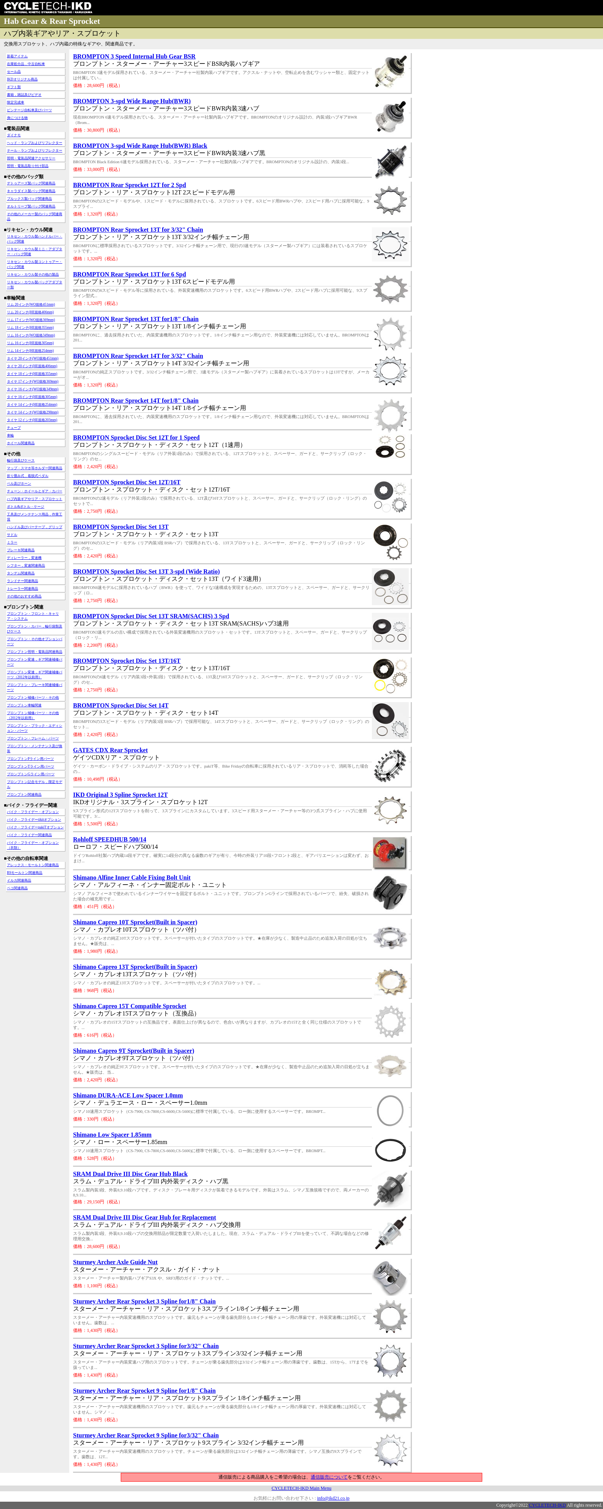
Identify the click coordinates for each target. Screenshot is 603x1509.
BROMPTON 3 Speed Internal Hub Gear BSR (134, 56)
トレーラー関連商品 (22, 589)
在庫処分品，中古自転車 (26, 64)
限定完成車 (15, 102)
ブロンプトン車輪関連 (24, 705)
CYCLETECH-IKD (547, 1505)
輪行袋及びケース (21, 460)
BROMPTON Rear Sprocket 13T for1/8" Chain (135, 319)
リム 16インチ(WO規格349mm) (31, 335)
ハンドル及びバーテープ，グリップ (34, 527)
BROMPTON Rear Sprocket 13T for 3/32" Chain (138, 229)
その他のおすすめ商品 (24, 596)
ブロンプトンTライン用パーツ (30, 766)
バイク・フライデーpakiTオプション (35, 827)
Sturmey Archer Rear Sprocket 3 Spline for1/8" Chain (144, 1301)
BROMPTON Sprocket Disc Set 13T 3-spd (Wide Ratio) (146, 571)
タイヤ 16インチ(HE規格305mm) (32, 397)
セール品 (14, 72)
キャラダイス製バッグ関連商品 (31, 191)
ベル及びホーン (19, 483)
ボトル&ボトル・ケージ (25, 507)
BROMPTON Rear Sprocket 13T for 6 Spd (129, 274)
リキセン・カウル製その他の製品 (33, 274)
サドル (12, 535)
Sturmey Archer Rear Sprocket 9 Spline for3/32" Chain (146, 1435)
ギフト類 (14, 87)
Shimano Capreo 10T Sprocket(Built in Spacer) (135, 922)
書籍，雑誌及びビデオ (24, 95)
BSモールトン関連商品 (24, 873)
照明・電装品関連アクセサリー (31, 158)
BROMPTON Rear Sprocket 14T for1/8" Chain (135, 400)
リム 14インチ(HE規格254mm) (30, 351)
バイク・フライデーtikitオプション (34, 819)
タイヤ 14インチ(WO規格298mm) (32, 412)
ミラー (12, 542)
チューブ (14, 428)
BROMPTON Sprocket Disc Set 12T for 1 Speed (136, 437)
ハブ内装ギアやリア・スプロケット (34, 499)
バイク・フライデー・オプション (33, 812)
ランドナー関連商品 (22, 581)
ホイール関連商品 (21, 443)
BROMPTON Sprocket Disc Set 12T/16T (126, 482)
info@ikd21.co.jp (333, 1498)
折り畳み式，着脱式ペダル (27, 476)
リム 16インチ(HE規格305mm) (30, 343)
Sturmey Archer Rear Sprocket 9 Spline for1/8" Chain (144, 1390)
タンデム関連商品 (21, 573)
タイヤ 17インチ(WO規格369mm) (32, 381)
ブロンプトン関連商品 (24, 794)
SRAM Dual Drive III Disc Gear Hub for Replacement (144, 1217)
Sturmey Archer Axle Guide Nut (115, 1262)
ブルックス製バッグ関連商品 (29, 199)
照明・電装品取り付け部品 (27, 166)
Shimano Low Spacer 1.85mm (112, 1134)
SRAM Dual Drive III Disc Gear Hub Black (130, 1174)
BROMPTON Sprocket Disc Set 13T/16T (126, 660)
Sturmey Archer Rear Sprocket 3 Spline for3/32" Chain (146, 1346)
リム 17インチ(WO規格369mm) (31, 320)
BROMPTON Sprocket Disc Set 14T (120, 705)
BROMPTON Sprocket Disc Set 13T (120, 527)
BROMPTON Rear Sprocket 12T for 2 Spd (129, 185)
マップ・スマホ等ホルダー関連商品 (34, 468)
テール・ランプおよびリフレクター (34, 150)
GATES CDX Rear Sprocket (110, 750)
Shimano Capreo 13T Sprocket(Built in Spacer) (135, 967)
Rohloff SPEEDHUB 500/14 (109, 839)
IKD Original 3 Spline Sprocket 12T (120, 794)
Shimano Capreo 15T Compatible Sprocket (129, 1006)
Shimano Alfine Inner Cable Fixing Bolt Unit (132, 877)
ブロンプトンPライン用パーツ (30, 759)
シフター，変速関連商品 (26, 565)
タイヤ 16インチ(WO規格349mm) (32, 389)
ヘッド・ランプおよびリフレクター (34, 143)
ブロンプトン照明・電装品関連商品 (34, 652)
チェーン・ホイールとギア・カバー (34, 491)
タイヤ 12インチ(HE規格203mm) (32, 420)
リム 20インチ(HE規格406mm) (30, 312)
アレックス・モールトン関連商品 (33, 865)
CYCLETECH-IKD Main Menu (301, 1488)
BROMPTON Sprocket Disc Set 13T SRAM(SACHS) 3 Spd (151, 616)
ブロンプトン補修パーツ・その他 (33, 697)
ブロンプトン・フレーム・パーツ (33, 738)
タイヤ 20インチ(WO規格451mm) (32, 358)
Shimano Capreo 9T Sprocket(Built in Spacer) (133, 1050)
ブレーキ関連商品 (21, 550)
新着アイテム (17, 56)
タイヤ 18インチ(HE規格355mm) (32, 374)
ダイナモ (14, 135)
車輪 (10, 435)
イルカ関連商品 (19, 880)
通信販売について (329, 1477)
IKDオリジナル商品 (22, 79)
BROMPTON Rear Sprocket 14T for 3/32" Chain (138, 356)
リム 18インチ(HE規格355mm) (30, 328)
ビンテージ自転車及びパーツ (29, 110)
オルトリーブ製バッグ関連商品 (31, 206)
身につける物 (17, 118)
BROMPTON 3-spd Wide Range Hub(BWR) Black (140, 145)
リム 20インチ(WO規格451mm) (31, 304)
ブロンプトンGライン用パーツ (31, 774)
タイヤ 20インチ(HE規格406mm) (32, 366)
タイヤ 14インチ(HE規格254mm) (32, 405)
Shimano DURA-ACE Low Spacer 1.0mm (128, 1095)
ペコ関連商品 (17, 888)
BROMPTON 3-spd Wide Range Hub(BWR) (132, 101)
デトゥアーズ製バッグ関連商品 (31, 183)
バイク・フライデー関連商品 (29, 835)
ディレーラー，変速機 (24, 558)
